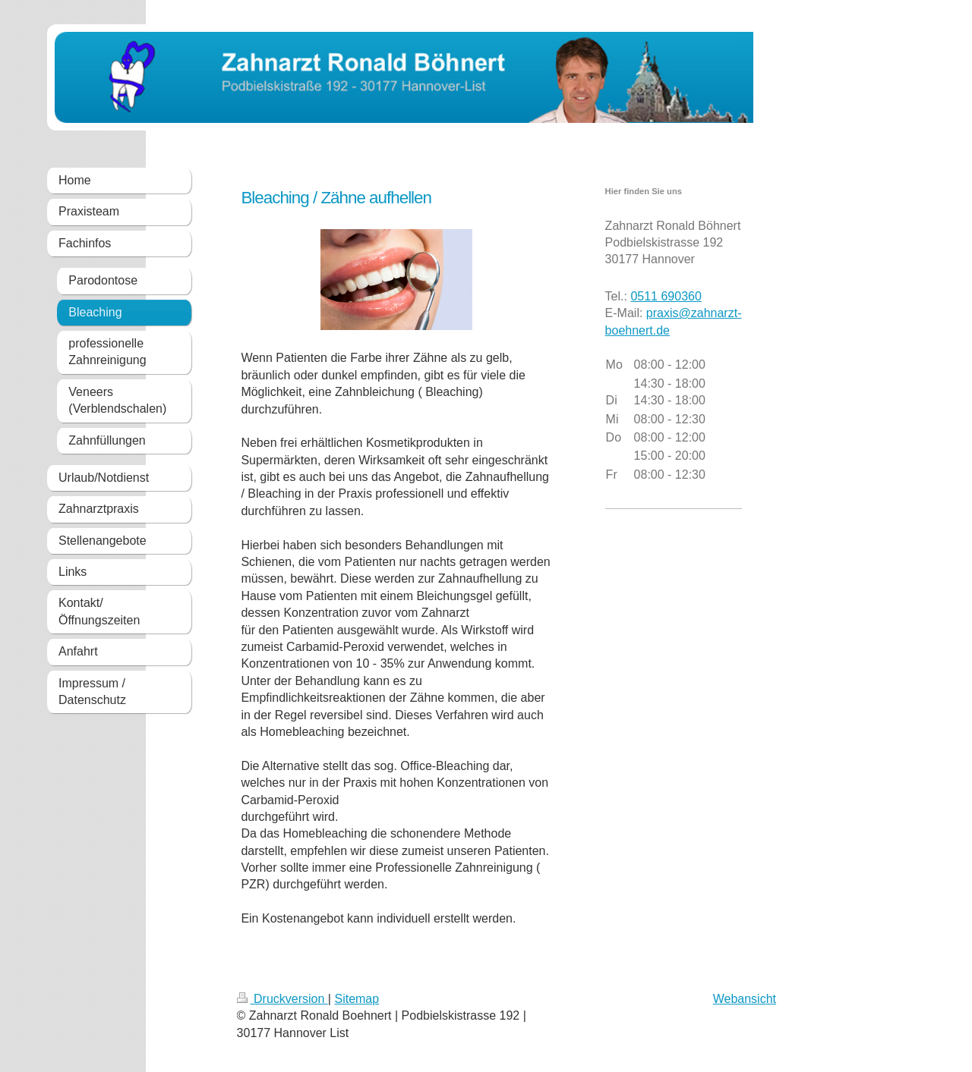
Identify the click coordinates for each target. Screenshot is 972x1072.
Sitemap (356, 998)
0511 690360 (665, 296)
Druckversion (282, 998)
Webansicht (744, 998)
